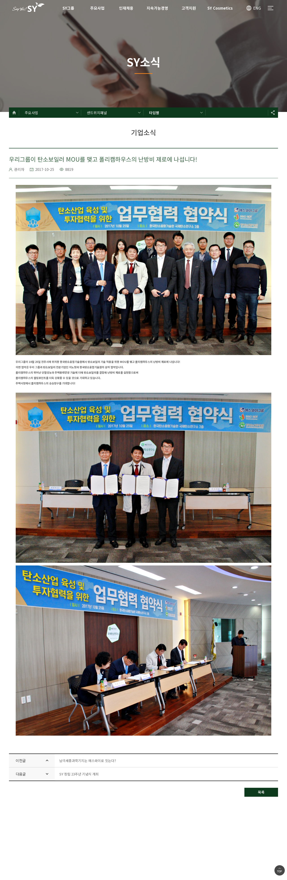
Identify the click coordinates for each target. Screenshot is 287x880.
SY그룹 (68, 8)
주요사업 (97, 8)
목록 (261, 792)
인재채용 (126, 8)
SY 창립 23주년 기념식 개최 (79, 774)
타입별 (154, 112)
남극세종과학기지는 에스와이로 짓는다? (87, 760)
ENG (257, 8)
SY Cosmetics (220, 8)
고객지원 (189, 8)
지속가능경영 (157, 8)
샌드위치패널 (97, 112)
